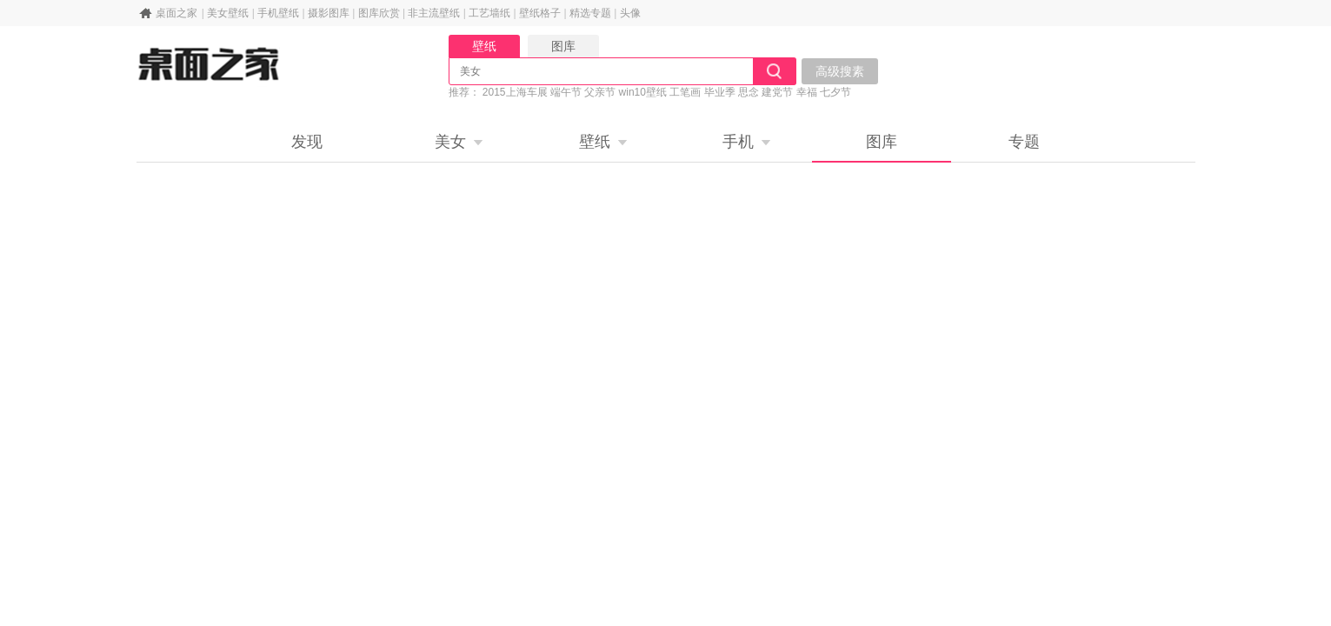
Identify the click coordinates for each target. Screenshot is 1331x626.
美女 (450, 141)
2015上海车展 (515, 92)
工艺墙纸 (489, 13)
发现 (307, 141)
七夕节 (835, 92)
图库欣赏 (379, 13)
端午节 (566, 92)
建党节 (777, 92)
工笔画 (685, 92)
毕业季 (719, 92)
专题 (1024, 141)
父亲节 (600, 92)
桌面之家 (176, 13)
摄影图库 (328, 13)
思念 (748, 92)
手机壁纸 (278, 13)
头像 (630, 13)
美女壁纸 (228, 13)
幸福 (806, 92)
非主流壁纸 (434, 13)
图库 (881, 141)
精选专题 (590, 13)
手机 (738, 141)
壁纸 (594, 141)
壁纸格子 (540, 13)
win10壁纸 (643, 92)
